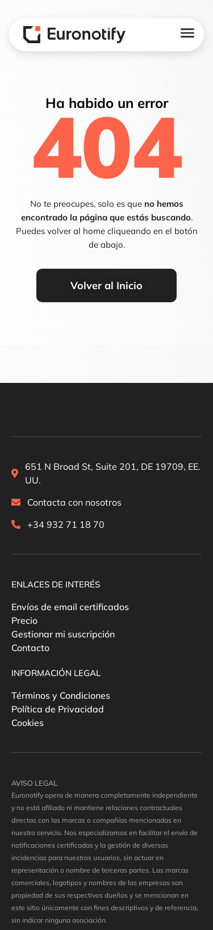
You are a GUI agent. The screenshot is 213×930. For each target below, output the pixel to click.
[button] (55, 584)
